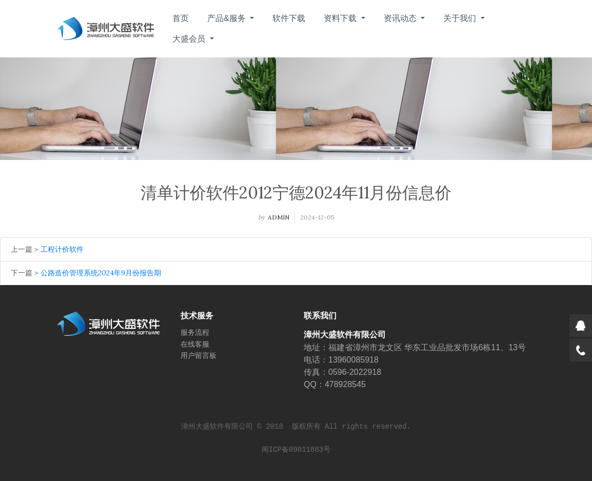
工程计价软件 (62, 249)
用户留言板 (198, 355)
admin (278, 217)
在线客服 (195, 344)
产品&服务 (227, 18)
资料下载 (341, 18)
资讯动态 (401, 18)
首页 (180, 18)
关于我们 (460, 18)
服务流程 (195, 332)
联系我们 (320, 315)
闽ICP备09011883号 (296, 450)
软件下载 (288, 18)
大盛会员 (189, 38)
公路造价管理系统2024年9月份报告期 (101, 272)
